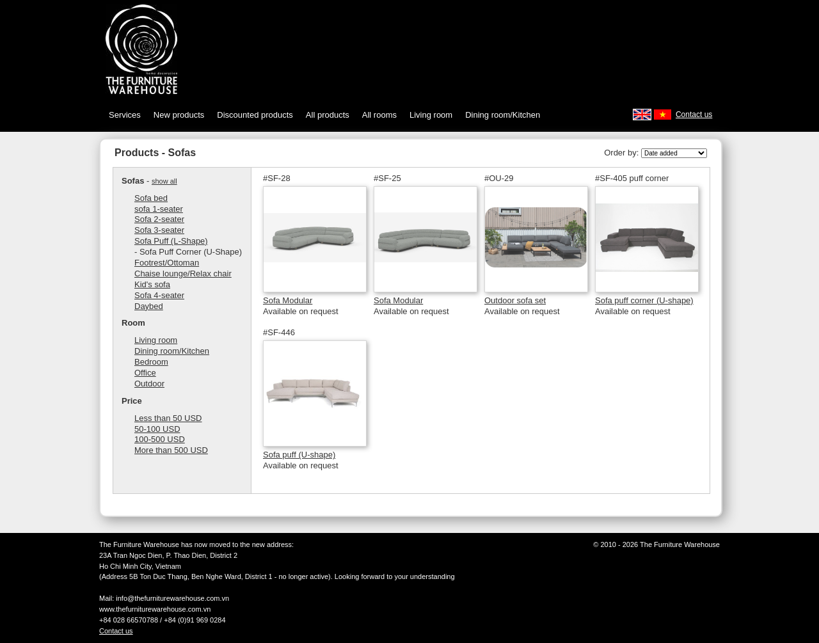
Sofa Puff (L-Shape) (171, 241)
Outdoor (149, 383)
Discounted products (255, 115)
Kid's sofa (152, 284)
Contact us (694, 114)
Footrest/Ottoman (166, 262)
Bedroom (151, 362)
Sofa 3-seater (159, 230)
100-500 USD (159, 439)
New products (179, 115)
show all (164, 181)
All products (327, 115)
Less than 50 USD (168, 418)
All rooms (379, 115)
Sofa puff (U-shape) (299, 454)
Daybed (148, 306)
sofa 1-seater (158, 209)
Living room (431, 115)
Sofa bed (151, 198)
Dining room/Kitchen (502, 115)
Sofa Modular (287, 300)
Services (125, 115)
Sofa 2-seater (159, 219)
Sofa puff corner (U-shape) (644, 300)
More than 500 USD (171, 450)
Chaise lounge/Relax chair (183, 273)
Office (145, 372)
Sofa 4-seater (159, 295)
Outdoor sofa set (515, 300)
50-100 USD (157, 429)
